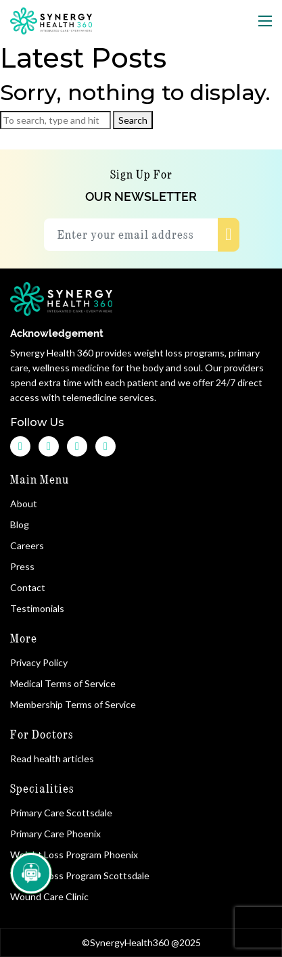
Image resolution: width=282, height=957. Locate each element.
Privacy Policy (39, 662)
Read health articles (52, 758)
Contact (29, 587)
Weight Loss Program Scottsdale (79, 875)
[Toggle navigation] (265, 21)
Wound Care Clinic (49, 896)
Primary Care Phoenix (55, 833)
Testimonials (39, 608)
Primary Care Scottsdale (61, 812)
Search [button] (132, 120)
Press (24, 566)
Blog (21, 524)
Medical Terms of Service (63, 683)
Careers (28, 545)
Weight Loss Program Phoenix (74, 854)
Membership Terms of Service (73, 704)
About (25, 503)
